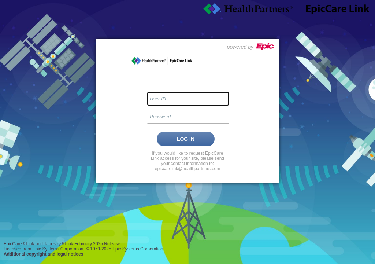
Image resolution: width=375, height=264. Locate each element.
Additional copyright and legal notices (43, 254)
